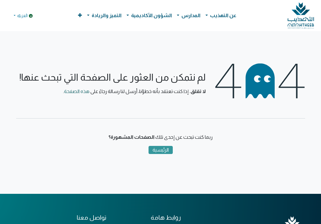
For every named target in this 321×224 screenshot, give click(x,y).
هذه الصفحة (76, 91)
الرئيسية (161, 149)
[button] (80, 15)
